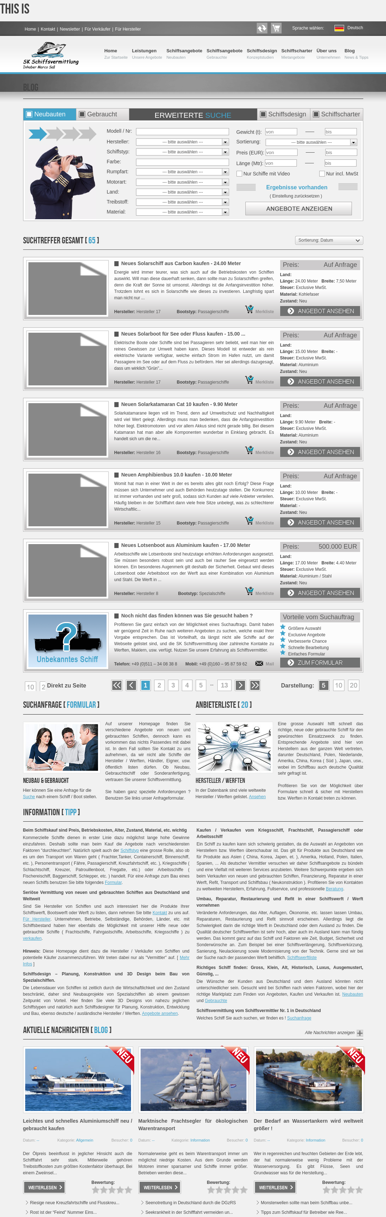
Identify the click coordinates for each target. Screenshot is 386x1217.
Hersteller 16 (148, 452)
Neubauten (352, 994)
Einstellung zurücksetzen (296, 196)
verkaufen (32, 938)
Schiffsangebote (184, 54)
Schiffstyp (129, 850)
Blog (356, 54)
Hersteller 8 (147, 593)
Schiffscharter (296, 54)
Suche (29, 796)
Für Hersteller (128, 29)
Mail (270, 664)
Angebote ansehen (160, 1013)
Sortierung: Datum (316, 240)
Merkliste (264, 311)
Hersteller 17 (148, 311)
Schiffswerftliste (302, 957)
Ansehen (257, 796)
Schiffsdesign (262, 54)
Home (30, 29)
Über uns (329, 54)
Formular (113, 882)
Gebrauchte (216, 1000)
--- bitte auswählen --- (182, 141)
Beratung (334, 888)
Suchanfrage (299, 1018)
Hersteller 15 (148, 523)
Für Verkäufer (97, 29)
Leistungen (147, 54)
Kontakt (48, 29)
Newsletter (70, 29)
